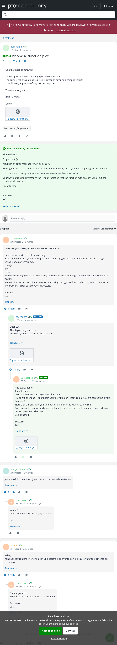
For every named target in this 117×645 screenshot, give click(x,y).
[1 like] (24, 457)
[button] (3, 6)
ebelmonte (16, 46)
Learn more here (66, 30)
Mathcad (9, 37)
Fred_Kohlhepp (18, 469)
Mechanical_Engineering (16, 128)
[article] (58, 274)
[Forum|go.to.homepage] (27, 6)
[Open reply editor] (58, 218)
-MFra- (14, 545)
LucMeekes (16, 238)
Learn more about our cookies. (62, 623)
